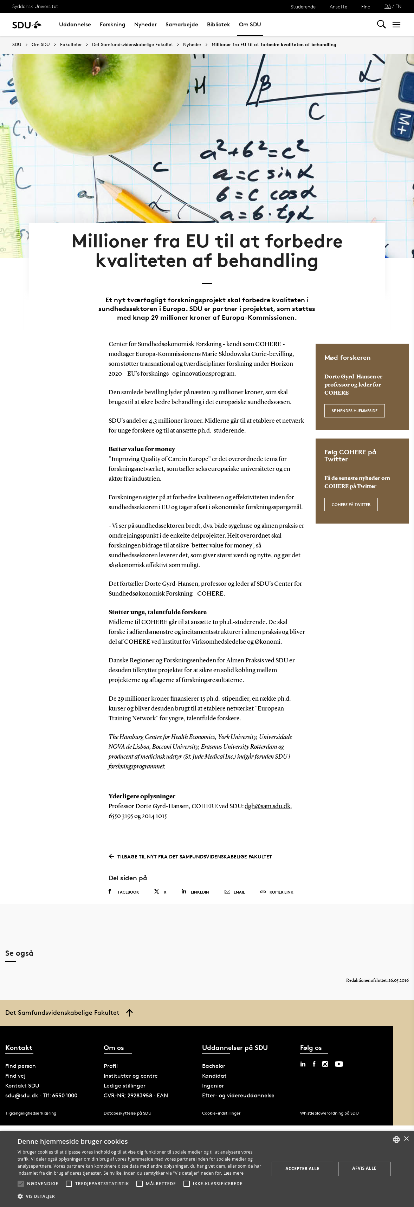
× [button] (406, 1139)
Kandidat (214, 1069)
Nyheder (145, 24)
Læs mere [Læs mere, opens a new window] (234, 1173)
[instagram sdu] (325, 1058)
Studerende (303, 6)
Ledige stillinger (124, 1079)
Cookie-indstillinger (221, 1107)
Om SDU (250, 24)
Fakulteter (71, 44)
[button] (21, 1184)
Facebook (124, 885)
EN (398, 6)
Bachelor (213, 1060)
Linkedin (195, 885)
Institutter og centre (131, 1069)
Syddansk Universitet (35, 6)
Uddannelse (75, 24)
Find (365, 6)
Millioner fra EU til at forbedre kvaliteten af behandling (274, 44)
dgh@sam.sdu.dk (267, 799)
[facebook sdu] (314, 1058)
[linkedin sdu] (303, 1058)
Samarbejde (182, 24)
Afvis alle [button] (364, 1168)
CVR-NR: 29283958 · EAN (136, 1089)
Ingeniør (213, 1079)
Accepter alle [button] (302, 1169)
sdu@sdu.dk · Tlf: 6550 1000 (41, 1089)
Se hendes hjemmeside (354, 403)
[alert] (207, 1169)
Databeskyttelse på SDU (127, 1107)
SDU (16, 44)
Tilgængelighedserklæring (30, 1107)
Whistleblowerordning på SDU (329, 1107)
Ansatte (338, 6)
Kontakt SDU (22, 1079)
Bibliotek (218, 24)
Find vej (15, 1069)
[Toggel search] (381, 24)
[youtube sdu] (339, 1058)
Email (234, 885)
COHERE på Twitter (351, 497)
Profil (111, 1060)
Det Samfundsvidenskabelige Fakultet (132, 44)
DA (387, 6)
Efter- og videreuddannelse (238, 1089)
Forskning (112, 24)
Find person (20, 1060)
